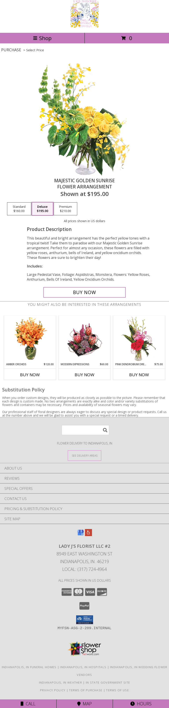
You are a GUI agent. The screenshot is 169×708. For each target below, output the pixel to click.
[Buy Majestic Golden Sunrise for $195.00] (84, 292)
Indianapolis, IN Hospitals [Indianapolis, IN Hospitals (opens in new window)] (83, 667)
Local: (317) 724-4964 (84, 569)
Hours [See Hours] (141, 704)
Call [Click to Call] (28, 704)
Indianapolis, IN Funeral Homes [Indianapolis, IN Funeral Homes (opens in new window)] (29, 667)
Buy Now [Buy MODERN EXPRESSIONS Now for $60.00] (84, 375)
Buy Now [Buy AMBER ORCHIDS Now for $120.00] (30, 375)
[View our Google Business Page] (80, 534)
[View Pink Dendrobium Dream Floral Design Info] (139, 339)
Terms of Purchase (85, 690)
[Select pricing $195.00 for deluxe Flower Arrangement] (42, 209)
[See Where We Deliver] (84, 455)
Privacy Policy (52, 690)
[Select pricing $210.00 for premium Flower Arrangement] (65, 209)
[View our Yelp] (88, 534)
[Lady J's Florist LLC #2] (84, 26)
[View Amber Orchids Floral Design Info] (30, 339)
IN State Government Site (108, 682)
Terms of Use (117, 690)
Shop (42, 38)
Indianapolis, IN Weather (60, 682)
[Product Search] (85, 430)
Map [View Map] (84, 704)
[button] (84, 619)
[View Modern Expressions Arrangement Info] (84, 339)
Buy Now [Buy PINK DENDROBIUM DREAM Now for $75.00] (139, 375)
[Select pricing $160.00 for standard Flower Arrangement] (19, 209)
